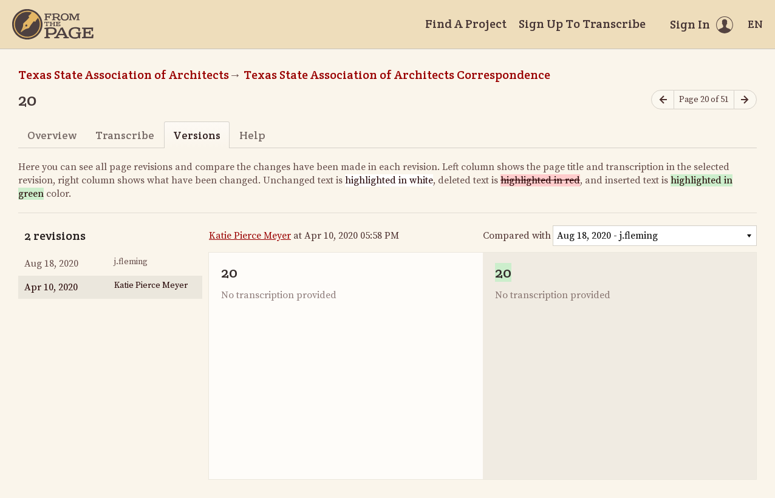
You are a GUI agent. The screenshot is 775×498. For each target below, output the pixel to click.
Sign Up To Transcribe (582, 24)
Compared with (517, 235)
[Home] (53, 24)
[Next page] (745, 100)
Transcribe (124, 135)
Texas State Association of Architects (123, 75)
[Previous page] (662, 100)
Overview (52, 135)
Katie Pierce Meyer (250, 236)
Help (252, 135)
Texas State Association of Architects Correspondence (397, 75)
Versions (196, 135)
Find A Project (466, 24)
